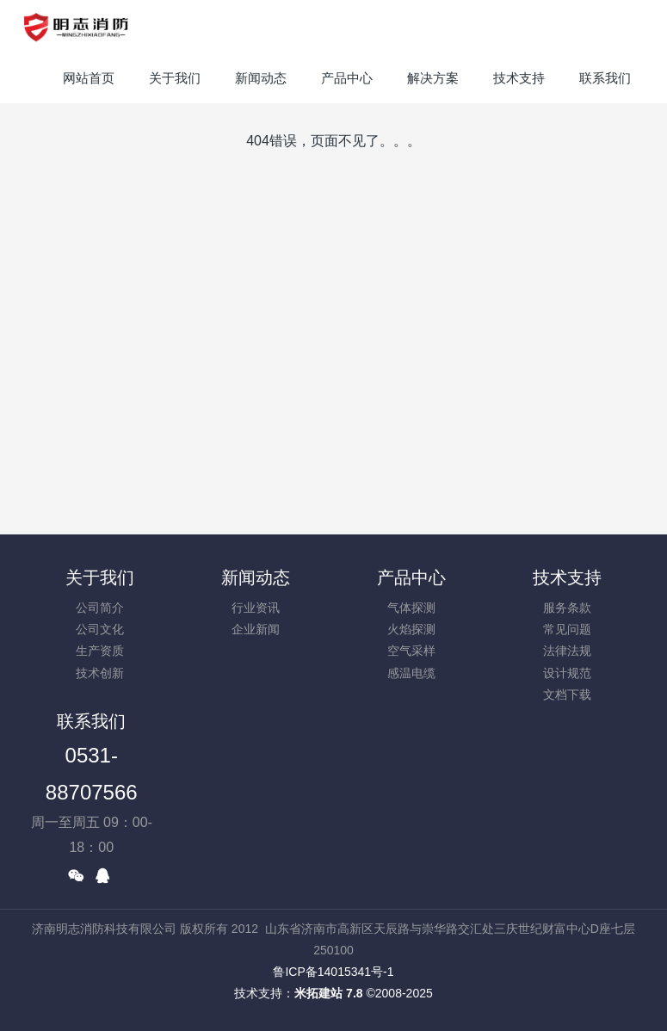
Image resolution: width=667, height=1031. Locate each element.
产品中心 (411, 577)
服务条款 (567, 607)
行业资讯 (256, 607)
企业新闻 (256, 629)
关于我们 (99, 577)
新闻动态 (255, 577)
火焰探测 (411, 629)
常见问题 (567, 629)
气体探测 (411, 607)
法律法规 (567, 650)
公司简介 (100, 607)
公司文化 (100, 629)
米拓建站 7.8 (328, 993)
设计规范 (567, 673)
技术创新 (100, 673)
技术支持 (567, 577)
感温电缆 (411, 673)
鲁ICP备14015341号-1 (333, 972)
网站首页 (88, 78)
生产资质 (100, 650)
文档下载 (567, 694)
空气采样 (411, 650)
